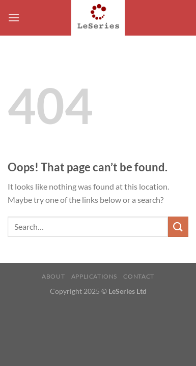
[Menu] (14, 17)
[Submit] (178, 226)
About (53, 276)
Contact (138, 276)
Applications (94, 276)
